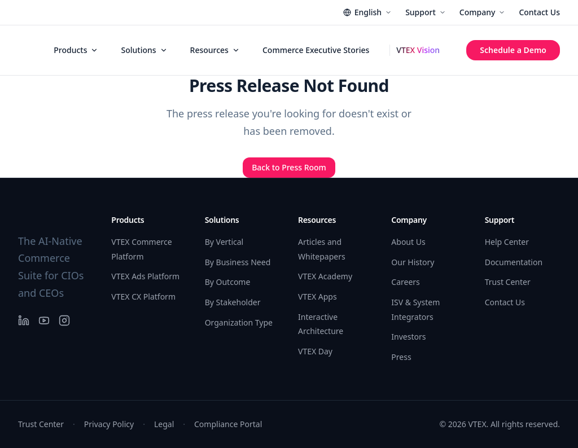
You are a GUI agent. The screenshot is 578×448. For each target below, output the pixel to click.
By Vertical (224, 241)
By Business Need (238, 262)
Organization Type (239, 322)
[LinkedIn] (23, 320)
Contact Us (539, 12)
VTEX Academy (325, 276)
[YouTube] (44, 320)
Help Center (507, 241)
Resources (215, 50)
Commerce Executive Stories (315, 50)
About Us (408, 241)
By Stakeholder (233, 302)
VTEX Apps (317, 296)
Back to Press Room (289, 167)
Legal (164, 424)
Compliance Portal (228, 424)
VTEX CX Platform (143, 296)
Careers (405, 281)
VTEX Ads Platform (145, 276)
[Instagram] (64, 320)
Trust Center (508, 281)
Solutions (144, 50)
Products (76, 50)
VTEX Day (315, 351)
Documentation (513, 262)
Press (401, 357)
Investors (408, 336)
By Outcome (228, 281)
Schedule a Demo (513, 50)
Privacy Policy (109, 424)
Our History (412, 262)
